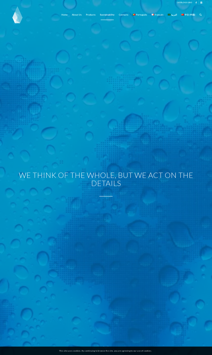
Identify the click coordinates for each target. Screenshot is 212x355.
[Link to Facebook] (196, 2)
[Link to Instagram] (201, 2)
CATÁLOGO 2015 (184, 2)
